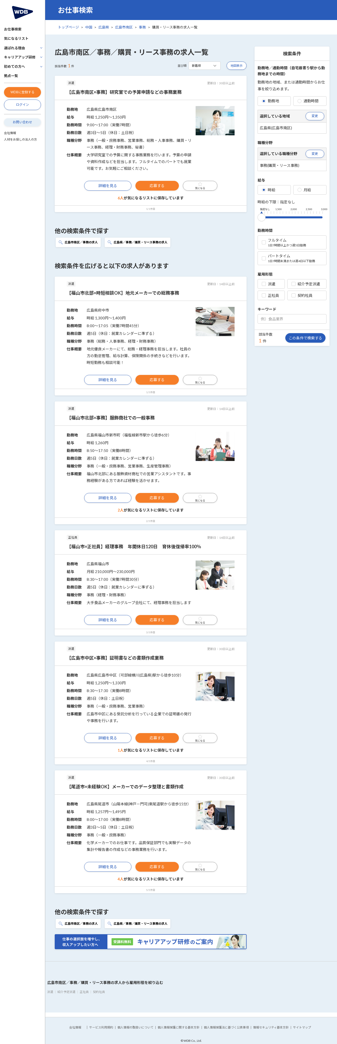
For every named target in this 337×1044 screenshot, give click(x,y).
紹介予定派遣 (306, 284)
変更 (315, 116)
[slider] (262, 216)
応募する (157, 185)
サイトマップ (302, 1027)
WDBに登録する (22, 92)
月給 (304, 190)
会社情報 (10, 133)
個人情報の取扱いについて (135, 1027)
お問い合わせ (22, 122)
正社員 (270, 295)
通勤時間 (308, 101)
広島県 (103, 27)
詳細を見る (107, 185)
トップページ (68, 27)
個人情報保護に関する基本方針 (179, 1027)
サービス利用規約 (101, 1027)
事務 (142, 27)
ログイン (22, 105)
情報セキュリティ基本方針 (271, 1027)
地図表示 (237, 66)
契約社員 (302, 295)
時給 (268, 190)
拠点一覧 (11, 76)
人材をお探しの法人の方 (20, 139)
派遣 (268, 284)
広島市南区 (124, 27)
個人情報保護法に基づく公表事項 (226, 1027)
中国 (88, 27)
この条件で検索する (305, 338)
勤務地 (270, 101)
